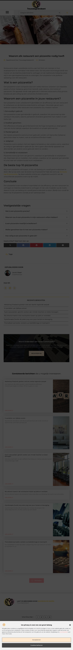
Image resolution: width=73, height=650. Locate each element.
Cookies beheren (36, 646)
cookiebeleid (63, 633)
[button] (70, 626)
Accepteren (36, 641)
